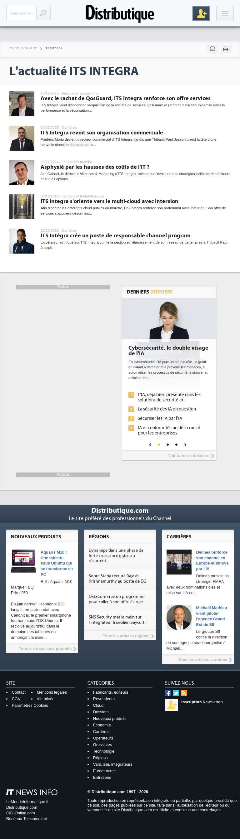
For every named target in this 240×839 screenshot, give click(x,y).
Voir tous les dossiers (188, 455)
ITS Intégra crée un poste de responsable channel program (115, 235)
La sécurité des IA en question (167, 409)
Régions (100, 757)
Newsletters (202, 702)
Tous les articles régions (126, 635)
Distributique (120, 13)
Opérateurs (103, 738)
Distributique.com (21, 807)
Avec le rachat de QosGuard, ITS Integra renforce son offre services (126, 98)
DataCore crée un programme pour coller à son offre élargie (116, 599)
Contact (19, 692)
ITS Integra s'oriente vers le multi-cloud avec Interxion (109, 201)
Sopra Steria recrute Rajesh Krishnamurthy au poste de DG (117, 579)
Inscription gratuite (201, 13)
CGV (16, 698)
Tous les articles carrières (202, 659)
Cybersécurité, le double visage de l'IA (168, 350)
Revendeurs (104, 698)
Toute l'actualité (23, 48)
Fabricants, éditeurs (110, 692)
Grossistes (102, 744)
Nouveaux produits (110, 718)
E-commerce (104, 771)
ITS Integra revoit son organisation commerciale (102, 132)
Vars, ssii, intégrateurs (112, 764)
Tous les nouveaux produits (45, 648)
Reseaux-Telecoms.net (26, 818)
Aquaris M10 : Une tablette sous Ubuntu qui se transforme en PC (57, 563)
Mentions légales (52, 692)
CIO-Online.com (20, 813)
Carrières (101, 731)
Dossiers (101, 712)
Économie (102, 725)
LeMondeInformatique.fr (27, 801)
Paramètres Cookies (30, 705)
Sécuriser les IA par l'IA (160, 418)
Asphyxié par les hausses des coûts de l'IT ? (95, 167)
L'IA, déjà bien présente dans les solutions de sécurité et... (169, 397)
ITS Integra (53, 48)
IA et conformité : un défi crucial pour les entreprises (169, 430)
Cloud (98, 705)
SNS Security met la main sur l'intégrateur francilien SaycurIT (117, 620)
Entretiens (102, 777)
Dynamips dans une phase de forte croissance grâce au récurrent (116, 556)
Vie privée (46, 698)
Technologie (103, 751)
